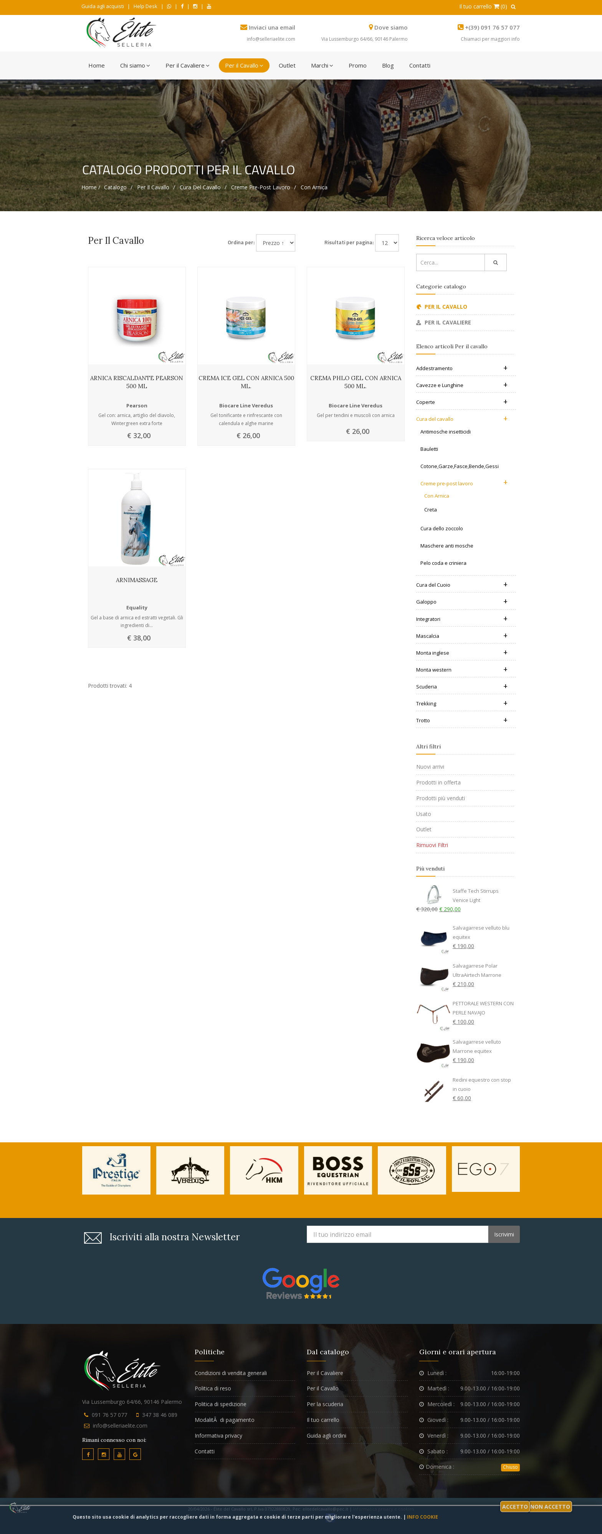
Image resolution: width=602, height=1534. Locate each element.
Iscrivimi (504, 1234)
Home (96, 65)
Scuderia (462, 686)
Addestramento (462, 368)
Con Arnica (314, 187)
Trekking (462, 703)
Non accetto (550, 1506)
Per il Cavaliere (187, 65)
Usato (423, 813)
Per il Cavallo (244, 65)
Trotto (462, 720)
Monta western (462, 669)
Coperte (462, 402)
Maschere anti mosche (446, 545)
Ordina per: (241, 242)
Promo (358, 65)
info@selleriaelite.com (271, 39)
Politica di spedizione (220, 1404)
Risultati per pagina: (349, 242)
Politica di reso (213, 1388)
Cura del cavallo (200, 187)
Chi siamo (135, 65)
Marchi (322, 65)
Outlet (287, 65)
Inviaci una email (272, 27)
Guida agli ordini (326, 1435)
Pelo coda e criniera (443, 562)
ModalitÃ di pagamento (225, 1419)
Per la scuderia (325, 1404)
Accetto (515, 1506)
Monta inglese (462, 653)
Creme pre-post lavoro (260, 187)
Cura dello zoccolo (441, 528)
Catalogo (115, 187)
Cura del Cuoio (462, 585)
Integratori (462, 619)
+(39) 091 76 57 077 (492, 27)
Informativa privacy (218, 1435)
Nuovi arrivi (430, 766)
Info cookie (422, 1517)
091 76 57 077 (109, 1414)
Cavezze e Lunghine (462, 385)
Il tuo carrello (323, 1419)
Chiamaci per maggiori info (490, 39)
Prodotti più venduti (440, 798)
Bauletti (429, 448)
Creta (430, 509)
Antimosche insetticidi (445, 431)
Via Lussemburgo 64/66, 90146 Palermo (364, 39)
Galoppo (462, 601)
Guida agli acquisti (102, 6)
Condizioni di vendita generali (231, 1373)
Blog (388, 65)
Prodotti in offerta (438, 782)
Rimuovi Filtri (432, 845)
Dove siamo (391, 27)
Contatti (419, 65)
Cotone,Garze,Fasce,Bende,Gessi (459, 466)
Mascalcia (462, 636)
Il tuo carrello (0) (483, 6)
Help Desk (145, 6)
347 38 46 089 (159, 1414)
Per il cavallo (153, 187)
